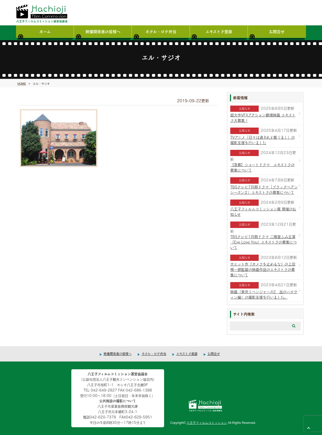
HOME (21, 83)
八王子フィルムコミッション (207, 423)
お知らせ (244, 108)
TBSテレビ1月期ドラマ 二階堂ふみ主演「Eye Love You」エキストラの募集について (263, 242)
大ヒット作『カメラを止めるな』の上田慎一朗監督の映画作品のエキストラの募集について (262, 269)
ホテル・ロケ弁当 (160, 31)
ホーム (45, 31)
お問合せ (277, 31)
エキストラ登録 (218, 31)
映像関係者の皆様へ (103, 31)
